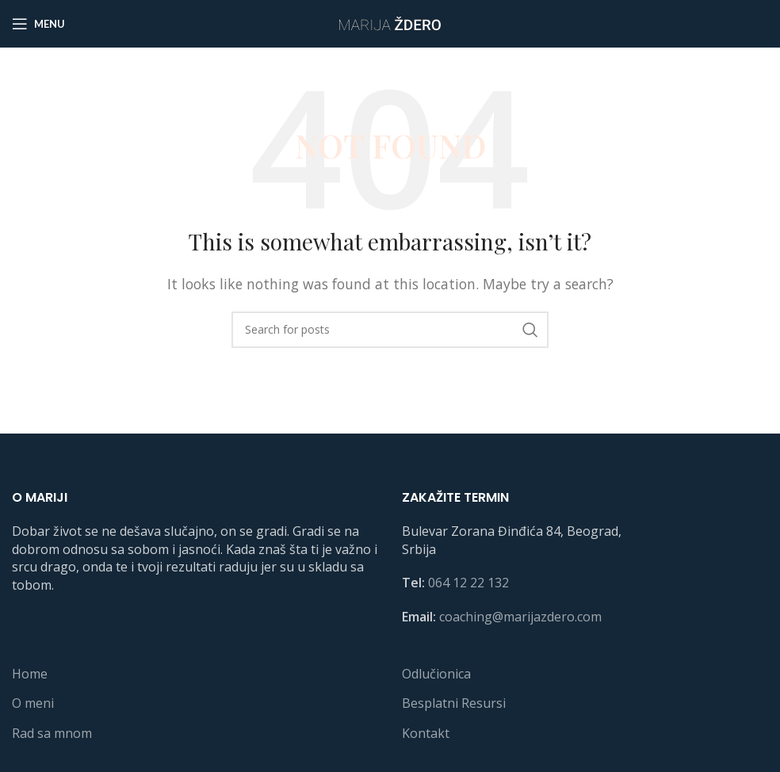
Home (30, 673)
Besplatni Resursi (454, 703)
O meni (33, 703)
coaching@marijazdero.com (520, 616)
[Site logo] (390, 22)
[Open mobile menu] (38, 24)
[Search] (390, 329)
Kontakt (425, 733)
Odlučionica (436, 673)
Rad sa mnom (52, 733)
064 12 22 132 (468, 582)
